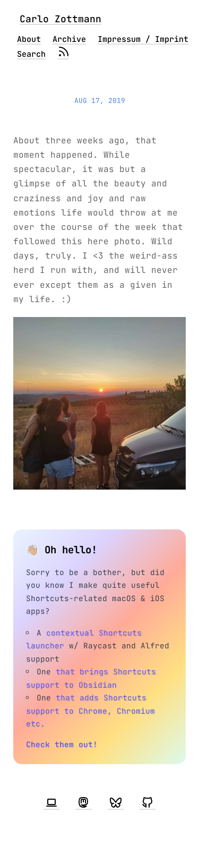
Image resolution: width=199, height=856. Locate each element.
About (29, 39)
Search (31, 54)
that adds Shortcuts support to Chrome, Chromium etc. (90, 710)
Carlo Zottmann (60, 19)
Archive (69, 39)
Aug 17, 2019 (99, 100)
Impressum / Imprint (143, 39)
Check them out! (62, 744)
